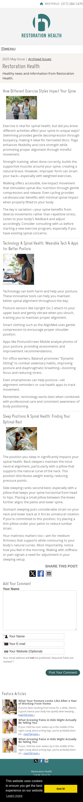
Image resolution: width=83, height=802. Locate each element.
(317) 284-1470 (72, 4)
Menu (8, 49)
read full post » (26, 714)
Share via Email (49, 573)
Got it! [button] (61, 788)
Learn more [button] (14, 795)
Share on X (33, 573)
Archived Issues (39, 59)
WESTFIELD (49, 4)
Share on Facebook (41, 573)
